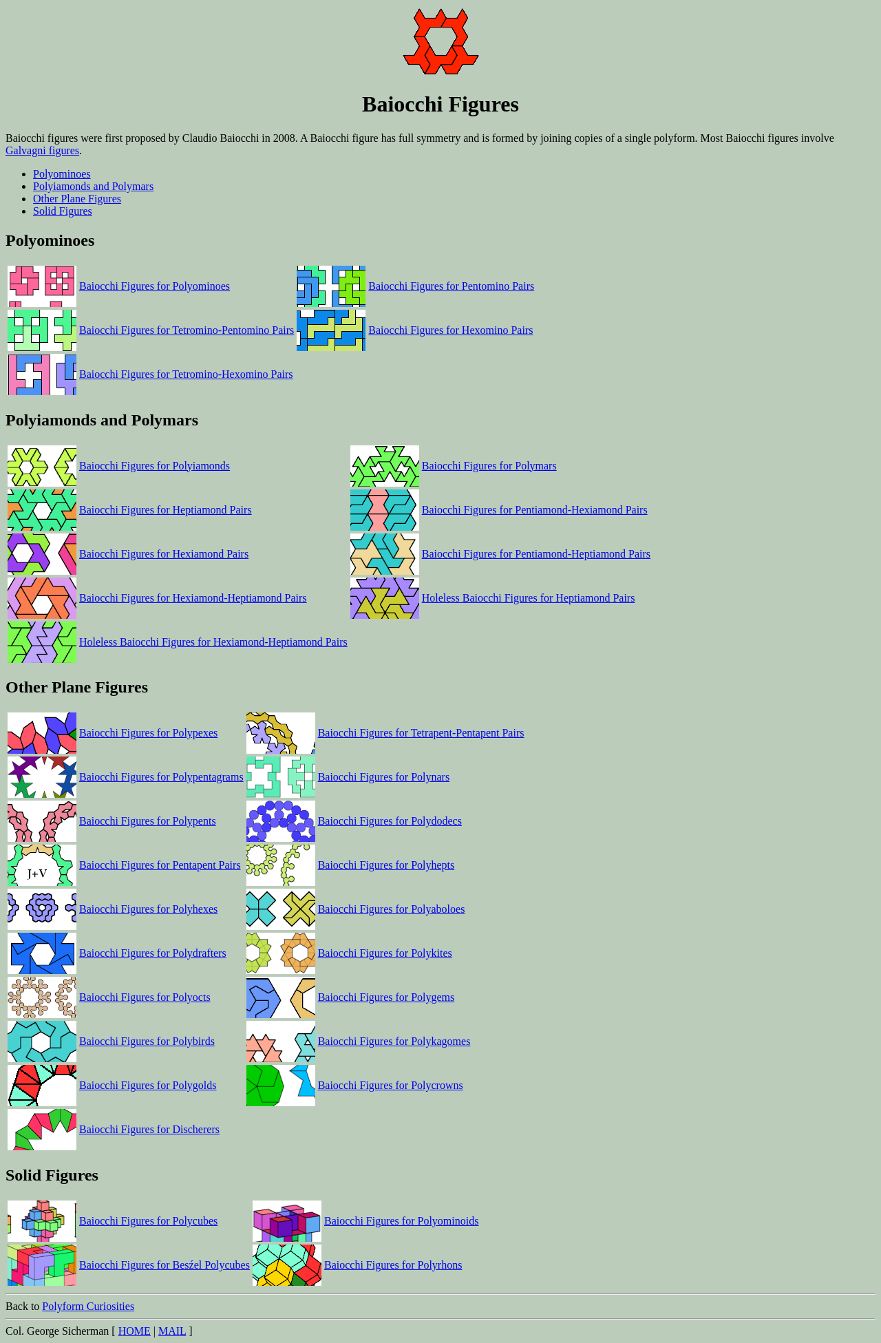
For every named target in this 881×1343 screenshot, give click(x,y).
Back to (440, 1255)
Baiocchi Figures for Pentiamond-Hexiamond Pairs (535, 510)
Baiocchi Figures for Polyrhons (393, 1265)
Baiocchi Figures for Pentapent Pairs (160, 865)
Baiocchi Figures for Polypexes (148, 733)
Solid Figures (62, 211)
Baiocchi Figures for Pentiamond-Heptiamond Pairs (536, 554)
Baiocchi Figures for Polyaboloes (391, 909)
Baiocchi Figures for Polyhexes (148, 909)
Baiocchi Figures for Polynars (384, 777)
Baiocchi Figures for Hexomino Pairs (450, 330)
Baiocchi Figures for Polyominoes (154, 286)
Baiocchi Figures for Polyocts (145, 997)
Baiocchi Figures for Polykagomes (394, 1041)
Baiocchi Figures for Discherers (149, 1129)
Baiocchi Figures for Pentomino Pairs (451, 286)
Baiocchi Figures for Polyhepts (386, 865)
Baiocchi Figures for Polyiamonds (154, 466)
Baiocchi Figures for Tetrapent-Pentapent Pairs (421, 733)
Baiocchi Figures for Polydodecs (390, 821)
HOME (134, 1331)
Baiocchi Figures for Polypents (147, 821)
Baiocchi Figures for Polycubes (148, 1221)
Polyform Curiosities (88, 1306)
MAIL (172, 1331)
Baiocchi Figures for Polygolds (148, 1085)
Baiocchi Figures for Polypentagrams (161, 777)
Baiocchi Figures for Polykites (385, 953)
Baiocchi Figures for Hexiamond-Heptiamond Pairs (193, 598)
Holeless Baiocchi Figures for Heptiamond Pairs (528, 598)
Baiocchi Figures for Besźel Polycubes (164, 1265)
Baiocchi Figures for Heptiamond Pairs (165, 510)
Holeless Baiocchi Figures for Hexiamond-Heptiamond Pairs (213, 642)
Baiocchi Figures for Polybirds (147, 1041)
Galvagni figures (42, 150)
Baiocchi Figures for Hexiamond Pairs (163, 554)
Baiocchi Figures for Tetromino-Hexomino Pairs (186, 374)
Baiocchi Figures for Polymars (489, 466)
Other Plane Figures (77, 198)
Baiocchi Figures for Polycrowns (390, 1085)
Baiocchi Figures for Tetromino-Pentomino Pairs (186, 330)
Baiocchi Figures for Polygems (386, 997)
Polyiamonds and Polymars (93, 186)
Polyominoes (62, 174)
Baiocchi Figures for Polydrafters (152, 953)
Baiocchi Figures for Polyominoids (401, 1221)
